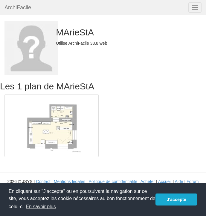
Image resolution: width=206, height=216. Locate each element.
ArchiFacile (17, 7)
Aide (179, 181)
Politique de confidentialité (112, 181)
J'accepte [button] (176, 199)
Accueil (165, 181)
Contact (43, 181)
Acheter (148, 181)
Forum (193, 181)
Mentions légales (69, 181)
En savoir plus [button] (41, 206)
